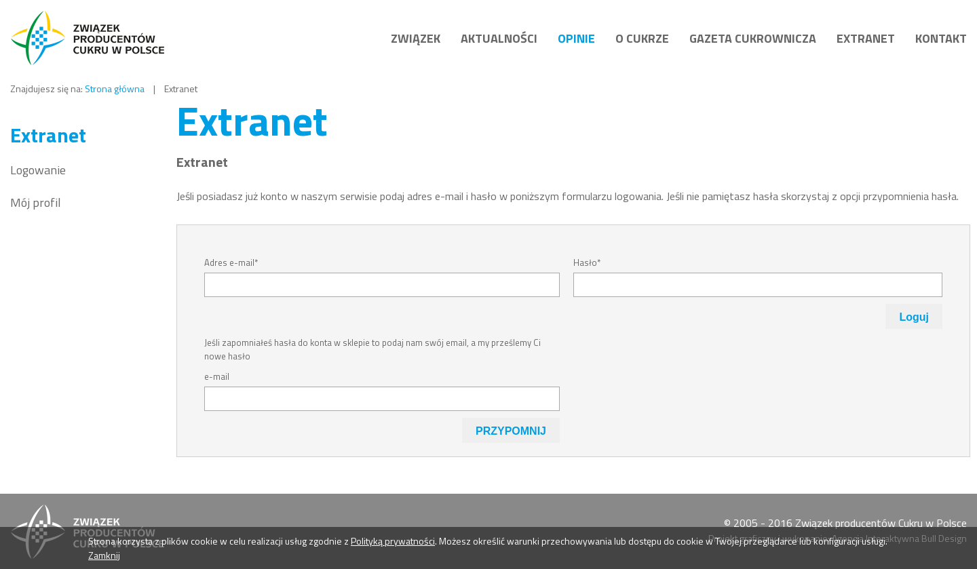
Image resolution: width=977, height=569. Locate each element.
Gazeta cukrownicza (752, 38)
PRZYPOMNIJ (511, 431)
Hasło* (586, 262)
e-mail (216, 376)
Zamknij (104, 555)
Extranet (866, 38)
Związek (415, 38)
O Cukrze (642, 38)
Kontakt (941, 38)
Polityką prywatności (393, 541)
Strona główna (115, 88)
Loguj (914, 317)
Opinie (576, 38)
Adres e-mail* (231, 262)
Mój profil (35, 202)
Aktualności (499, 38)
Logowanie (38, 170)
